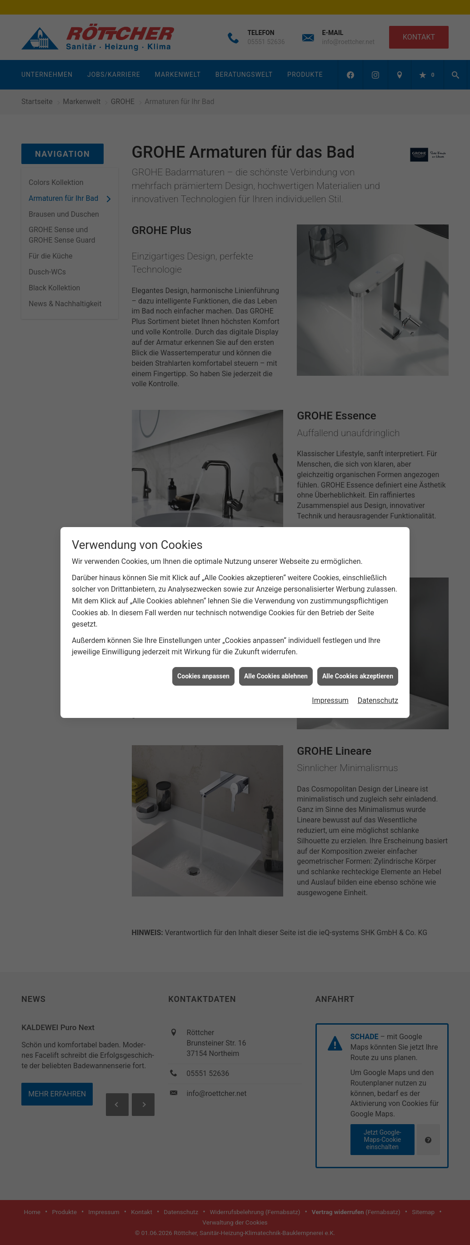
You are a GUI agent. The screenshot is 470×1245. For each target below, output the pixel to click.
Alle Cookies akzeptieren (357, 650)
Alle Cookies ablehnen (276, 650)
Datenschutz (378, 675)
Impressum (330, 675)
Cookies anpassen (203, 650)
